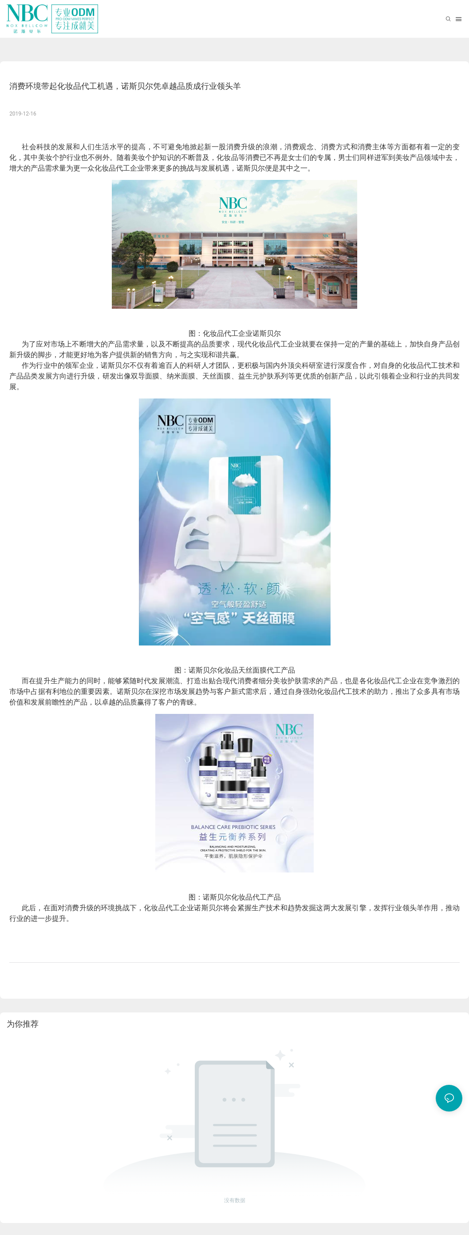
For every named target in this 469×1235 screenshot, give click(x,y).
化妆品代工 (112, 168)
